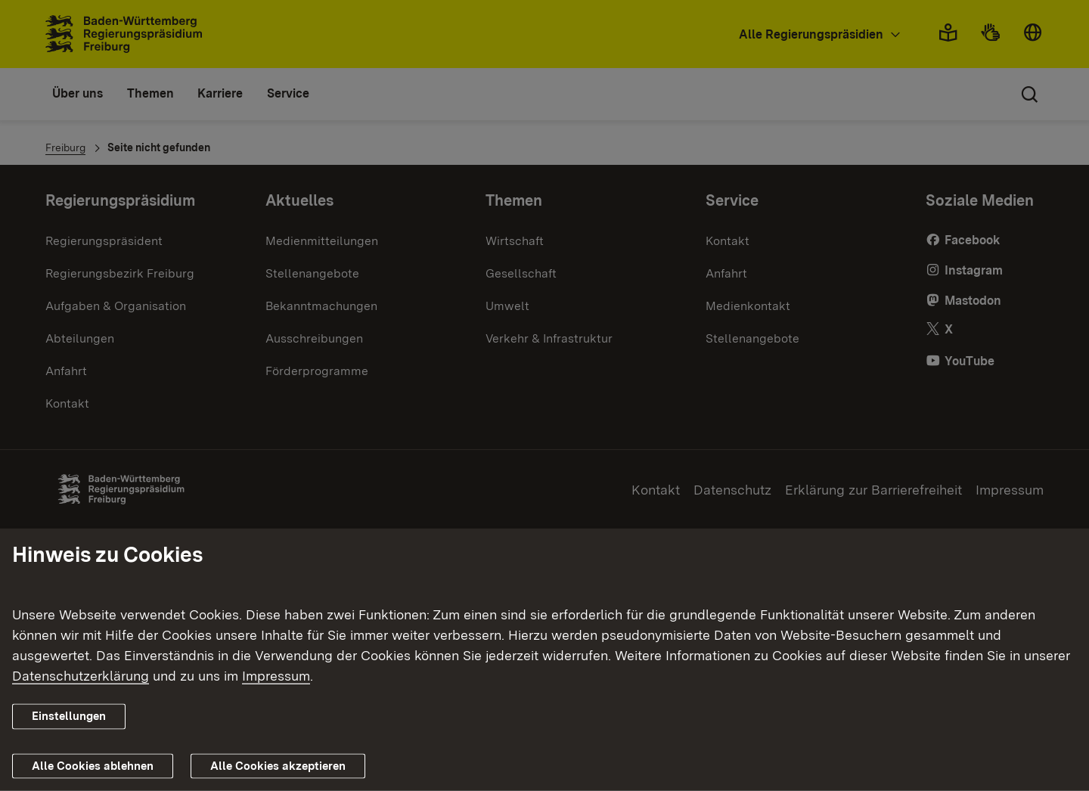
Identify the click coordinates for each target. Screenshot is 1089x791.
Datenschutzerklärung (80, 676)
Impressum (276, 676)
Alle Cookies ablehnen (93, 766)
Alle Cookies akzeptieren (278, 766)
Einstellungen (69, 716)
